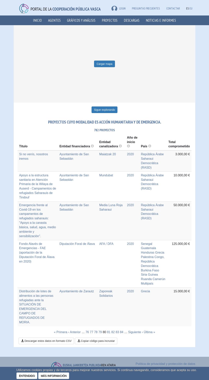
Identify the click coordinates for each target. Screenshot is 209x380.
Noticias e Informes (161, 20)
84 (121, 332)
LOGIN (118, 8)
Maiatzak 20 (107, 154)
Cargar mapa (104, 63)
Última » (149, 332)
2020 (130, 154)
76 (87, 332)
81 (108, 332)
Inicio (37, 20)
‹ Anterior (74, 332)
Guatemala (148, 248)
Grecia (159, 252)
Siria (144, 274)
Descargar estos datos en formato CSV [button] (46, 340)
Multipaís (147, 283)
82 (113, 332)
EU (190, 8)
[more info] (128, 146)
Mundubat (106, 175)
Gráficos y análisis (81, 20)
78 (96, 332)
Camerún (159, 279)
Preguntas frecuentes (146, 8)
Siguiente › (135, 332)
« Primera (60, 332)
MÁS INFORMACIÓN (54, 375)
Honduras (147, 252)
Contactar (173, 8)
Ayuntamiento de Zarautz (76, 291)
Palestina (147, 257)
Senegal (146, 243)
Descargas (131, 20)
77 (91, 332)
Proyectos (109, 20)
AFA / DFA (106, 243)
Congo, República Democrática (152, 261)
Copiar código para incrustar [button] (96, 340)
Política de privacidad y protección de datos (165, 363)
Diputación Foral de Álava (77, 243)
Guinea (153, 274)
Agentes (54, 20)
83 (117, 332)
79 (100, 332)
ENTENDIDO (27, 375)
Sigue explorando (104, 109)
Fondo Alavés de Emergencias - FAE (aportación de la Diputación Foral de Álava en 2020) (36, 252)
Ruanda (146, 279)
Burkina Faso (150, 270)
